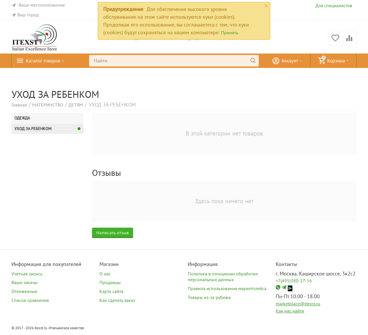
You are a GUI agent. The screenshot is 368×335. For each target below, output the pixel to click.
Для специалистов (333, 5)
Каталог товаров (44, 60)
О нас (105, 274)
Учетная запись (27, 274)
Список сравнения (30, 300)
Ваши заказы (25, 282)
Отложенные (24, 291)
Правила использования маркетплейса (227, 288)
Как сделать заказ (117, 300)
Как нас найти (290, 311)
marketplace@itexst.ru (298, 304)
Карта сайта (111, 291)
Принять (229, 32)
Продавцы (110, 282)
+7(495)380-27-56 (294, 280)
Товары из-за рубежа (209, 297)
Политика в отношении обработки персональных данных (223, 277)
